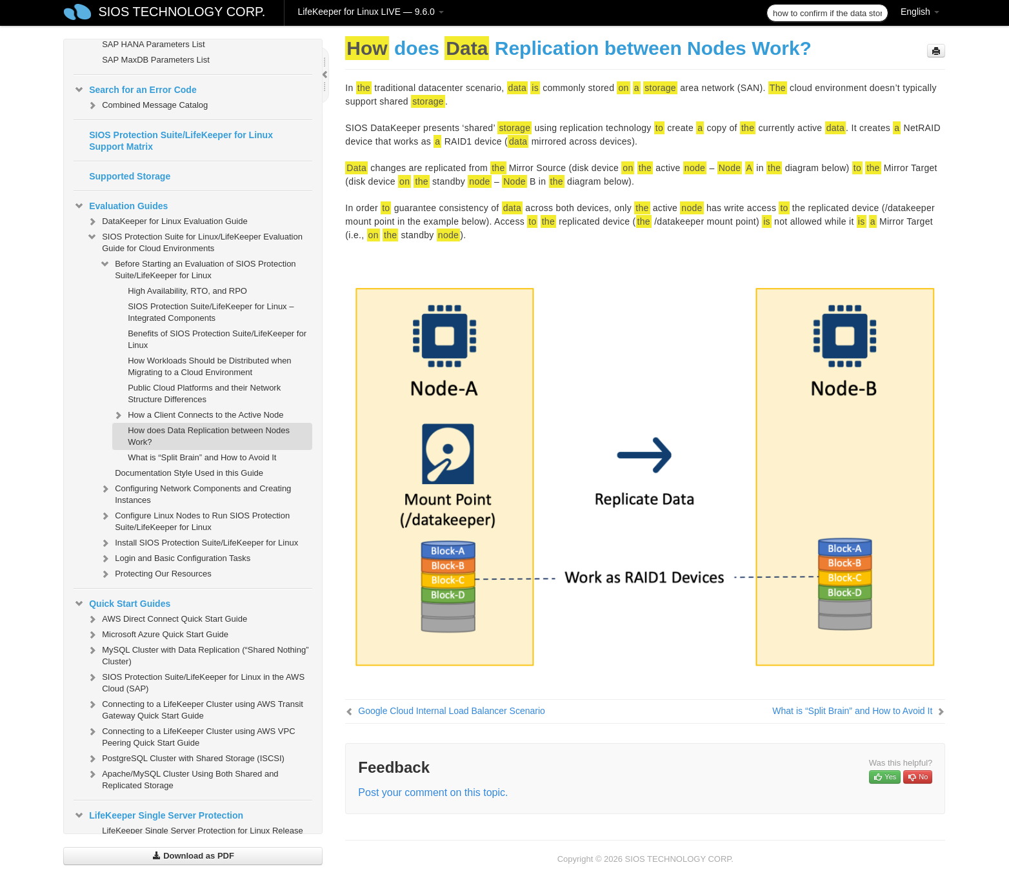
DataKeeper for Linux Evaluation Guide (166, 221)
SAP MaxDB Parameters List (156, 60)
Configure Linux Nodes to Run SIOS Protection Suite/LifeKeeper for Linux (194, 520)
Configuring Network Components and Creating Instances (195, 493)
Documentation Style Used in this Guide (189, 473)
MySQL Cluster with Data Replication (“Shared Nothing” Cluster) (197, 654)
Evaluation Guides (121, 206)
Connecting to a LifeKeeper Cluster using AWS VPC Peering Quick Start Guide (190, 736)
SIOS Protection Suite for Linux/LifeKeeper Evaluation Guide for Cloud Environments (194, 241)
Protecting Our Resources (155, 574)
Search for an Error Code (135, 89)
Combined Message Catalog (147, 105)
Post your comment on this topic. (433, 792)
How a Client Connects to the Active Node (197, 415)
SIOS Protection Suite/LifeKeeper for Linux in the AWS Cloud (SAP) (195, 681)
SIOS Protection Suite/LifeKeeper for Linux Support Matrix (181, 141)
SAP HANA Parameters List (153, 44)
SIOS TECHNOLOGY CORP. (181, 12)
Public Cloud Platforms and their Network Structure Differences (204, 393)
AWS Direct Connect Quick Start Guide (166, 619)
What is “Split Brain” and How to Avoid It (202, 457)
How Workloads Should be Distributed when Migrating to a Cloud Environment (209, 366)
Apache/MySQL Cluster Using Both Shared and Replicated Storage (182, 778)
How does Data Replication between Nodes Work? (209, 436)
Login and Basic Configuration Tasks (174, 558)
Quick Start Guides (122, 603)
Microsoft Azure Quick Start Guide (157, 634)
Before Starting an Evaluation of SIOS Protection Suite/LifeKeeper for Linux (197, 268)
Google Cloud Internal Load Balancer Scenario (451, 711)
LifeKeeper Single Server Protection (158, 815)
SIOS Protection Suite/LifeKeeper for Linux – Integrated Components (211, 312)
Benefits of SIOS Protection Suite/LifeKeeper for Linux (217, 339)
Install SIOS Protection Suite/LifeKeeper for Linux (198, 543)
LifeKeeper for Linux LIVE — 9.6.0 (370, 11)
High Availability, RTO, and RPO (187, 291)
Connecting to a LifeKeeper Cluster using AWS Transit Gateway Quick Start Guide (194, 708)
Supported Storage (129, 176)
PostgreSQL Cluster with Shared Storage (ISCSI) (185, 758)
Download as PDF (193, 856)
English (920, 11)
